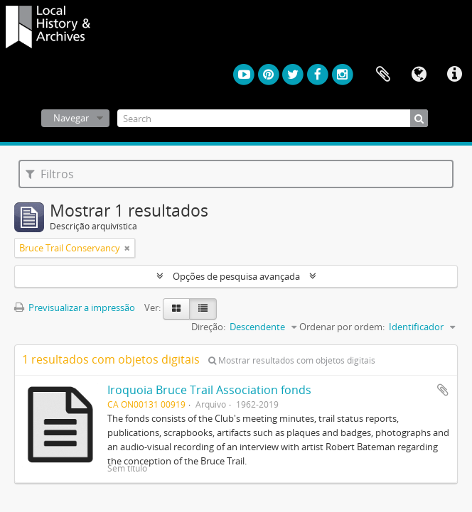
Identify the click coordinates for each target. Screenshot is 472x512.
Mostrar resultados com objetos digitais (291, 360)
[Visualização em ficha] (176, 309)
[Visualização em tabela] (203, 309)
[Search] (272, 118)
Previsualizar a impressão (74, 307)
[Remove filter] (127, 248)
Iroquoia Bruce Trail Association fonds (209, 390)
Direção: (208, 326)
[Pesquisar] (419, 118)
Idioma (418, 74)
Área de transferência (383, 74)
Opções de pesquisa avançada (236, 276)
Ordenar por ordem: (342, 326)
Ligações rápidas (454, 74)
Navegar (71, 117)
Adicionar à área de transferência (443, 390)
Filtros (50, 174)
